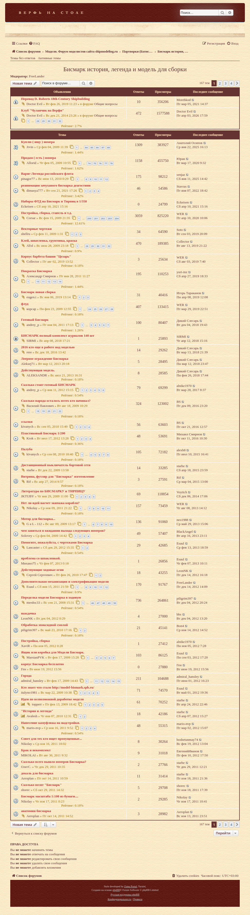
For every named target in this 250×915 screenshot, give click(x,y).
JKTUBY (27, 496)
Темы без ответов (22, 58)
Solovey (26, 536)
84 (86, 147)
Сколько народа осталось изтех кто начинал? (56, 401)
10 (95, 179)
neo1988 (182, 520)
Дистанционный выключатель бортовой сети (55, 465)
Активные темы (49, 58)
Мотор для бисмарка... (38, 519)
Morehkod (184, 100)
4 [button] (231, 83)
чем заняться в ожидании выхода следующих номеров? (63, 530)
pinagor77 (28, 179)
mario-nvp (33, 728)
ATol (29, 246)
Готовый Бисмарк (35, 320)
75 (94, 163)
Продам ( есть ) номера (38, 158)
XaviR (25, 646)
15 (118, 681)
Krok (29, 438)
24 (89, 309)
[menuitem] (34, 43)
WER (180, 214)
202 (103, 218)
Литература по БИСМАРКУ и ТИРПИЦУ (53, 491)
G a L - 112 (34, 524)
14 (60, 281)
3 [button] (225, 83)
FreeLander (37, 76)
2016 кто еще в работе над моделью (48, 347)
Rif (28, 482)
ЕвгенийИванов (188, 751)
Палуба (26, 449)
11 (101, 179)
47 (98, 603)
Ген (23, 669)
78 (111, 163)
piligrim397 (185, 598)
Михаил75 (28, 563)
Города (26, 675)
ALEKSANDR (36, 375)
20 (48, 411)
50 (114, 603)
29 (43, 121)
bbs (179, 614)
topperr (37, 704)
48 (103, 603)
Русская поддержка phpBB (125, 894)
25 (95, 309)
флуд (24, 304)
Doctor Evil (34, 104)
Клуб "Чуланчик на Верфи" (42, 110)
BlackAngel (185, 531)
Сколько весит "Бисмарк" (41, 785)
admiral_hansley (32, 681)
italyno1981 (29, 692)
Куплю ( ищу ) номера (38, 142)
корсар (31, 309)
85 (92, 147)
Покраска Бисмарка (36, 271)
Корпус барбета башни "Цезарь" (46, 256)
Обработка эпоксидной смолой (44, 625)
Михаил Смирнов (189, 434)
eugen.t (31, 297)
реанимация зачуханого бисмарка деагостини (56, 185)
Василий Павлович (40, 406)
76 (100, 163)
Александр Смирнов (41, 276)
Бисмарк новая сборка (38, 292)
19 (43, 411)
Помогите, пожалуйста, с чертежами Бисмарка (57, 542)
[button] (237, 83)
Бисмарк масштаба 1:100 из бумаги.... (49, 796)
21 (54, 411)
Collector (183, 241)
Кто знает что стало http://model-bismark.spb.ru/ (57, 687)
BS (179, 402)
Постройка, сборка (35, 641)
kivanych (27, 426)
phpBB (116, 890)
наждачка (28, 613)
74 (89, 163)
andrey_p (32, 325)
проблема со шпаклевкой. (41, 558)
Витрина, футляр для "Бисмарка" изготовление (57, 476)
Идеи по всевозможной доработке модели (52, 699)
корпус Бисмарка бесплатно (42, 664)
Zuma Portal (130, 886)
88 (108, 147)
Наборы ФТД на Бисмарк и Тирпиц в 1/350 (54, 201)
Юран (181, 159)
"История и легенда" (37, 711)
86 (97, 147)
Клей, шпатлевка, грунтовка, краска (49, 240)
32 (60, 121)
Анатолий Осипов (189, 143)
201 (96, 218)
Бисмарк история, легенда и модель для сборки (125, 69)
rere (29, 352)
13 (54, 281)
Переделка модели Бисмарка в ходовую (51, 597)
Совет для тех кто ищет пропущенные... (51, 739)
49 (109, 603)
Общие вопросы (106, 104)
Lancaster (33, 547)
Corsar (30, 218)
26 (100, 309)
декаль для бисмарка (37, 773)
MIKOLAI (28, 755)
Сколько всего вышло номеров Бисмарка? (53, 762)
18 (37, 411)
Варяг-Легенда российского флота (47, 174)
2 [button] (220, 83)
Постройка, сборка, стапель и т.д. (46, 213)
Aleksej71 (28, 364)
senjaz (181, 175)
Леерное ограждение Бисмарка (44, 359)
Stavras (182, 186)
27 (106, 309)
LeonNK (182, 571)
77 (105, 163)
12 (106, 179)
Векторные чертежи (36, 229)
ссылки (27, 422)
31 (54, 121)
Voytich (182, 492)
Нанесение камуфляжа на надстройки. (50, 723)
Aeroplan (27, 778)
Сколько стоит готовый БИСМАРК (48, 385)
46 (92, 603)
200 (89, 218)
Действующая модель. (38, 370)
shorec (25, 790)
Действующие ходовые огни (42, 570)
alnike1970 (184, 386)
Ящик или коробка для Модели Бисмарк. (52, 652)
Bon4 (180, 626)
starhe (30, 470)
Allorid (31, 163)
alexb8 (181, 450)
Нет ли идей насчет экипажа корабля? (50, 503)
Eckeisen (27, 206)
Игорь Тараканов (189, 293)
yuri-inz (182, 272)
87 (103, 147)
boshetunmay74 (187, 740)
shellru (25, 234)
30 (48, 121)
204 (117, 218)
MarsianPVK (35, 657)
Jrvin (29, 147)
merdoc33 (33, 602)
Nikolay (31, 508)
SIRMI (31, 341)
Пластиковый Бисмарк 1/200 (43, 433)
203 (110, 218)
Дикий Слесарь (188, 321)
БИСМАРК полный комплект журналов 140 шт (57, 335)
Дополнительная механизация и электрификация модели (65, 581)
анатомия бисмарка (36, 811)
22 (60, 411)
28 (37, 121)
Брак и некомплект (36, 750)
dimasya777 (34, 190)
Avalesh (31, 716)
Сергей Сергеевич (39, 575)
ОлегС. (26, 767)
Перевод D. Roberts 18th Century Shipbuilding (55, 99)
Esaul (180, 543)
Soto (180, 230)
